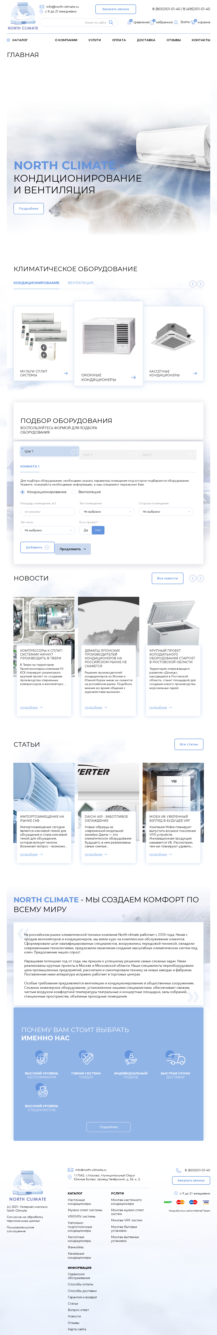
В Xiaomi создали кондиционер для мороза (37, 651)
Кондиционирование (36, 283)
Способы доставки (82, 1288)
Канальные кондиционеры (79, 1253)
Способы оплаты (80, 1281)
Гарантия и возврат (82, 1294)
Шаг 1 (42, 453)
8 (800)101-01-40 (192, 1167)
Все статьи (179, 741)
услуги (94, 40)
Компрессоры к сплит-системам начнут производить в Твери (106, 651)
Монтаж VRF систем (126, 1217)
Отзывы (174, 40)
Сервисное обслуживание (79, 1273)
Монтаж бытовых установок (124, 1226)
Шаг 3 (123, 453)
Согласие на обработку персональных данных (25, 1215)
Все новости (158, 575)
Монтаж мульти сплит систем (127, 1209)
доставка (146, 40)
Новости (74, 1313)
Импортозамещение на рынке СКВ (42, 816)
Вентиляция (80, 283)
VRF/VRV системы (81, 1213)
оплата (119, 40)
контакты (201, 40)
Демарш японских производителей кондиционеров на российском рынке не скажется (170, 655)
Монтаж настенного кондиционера (126, 1199)
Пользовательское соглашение (20, 1226)
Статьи (73, 1301)
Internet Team (201, 1207)
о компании (66, 40)
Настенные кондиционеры (79, 1199)
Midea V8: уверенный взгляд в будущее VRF (169, 816)
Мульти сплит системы (85, 1207)
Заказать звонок (115, 8)
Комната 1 (30, 465)
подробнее (29, 704)
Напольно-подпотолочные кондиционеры (80, 1223)
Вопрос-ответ (78, 1307)
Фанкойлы (75, 1244)
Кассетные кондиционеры (79, 1236)
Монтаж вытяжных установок (125, 1236)
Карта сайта (77, 1326)
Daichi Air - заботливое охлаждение (106, 816)
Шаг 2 (82, 453)
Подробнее (38, 209)
